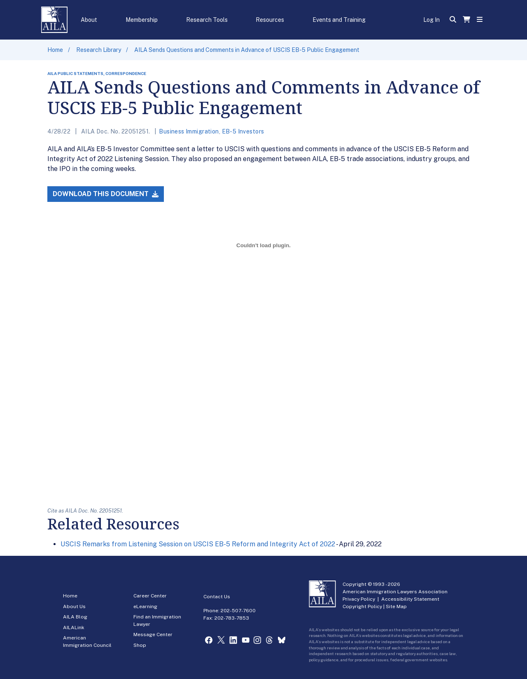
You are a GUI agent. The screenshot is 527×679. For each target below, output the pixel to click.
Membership (142, 19)
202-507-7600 (238, 610)
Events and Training (339, 19)
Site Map (396, 606)
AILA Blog (75, 617)
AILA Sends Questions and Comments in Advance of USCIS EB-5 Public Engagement (246, 50)
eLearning (145, 606)
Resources (270, 19)
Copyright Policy (362, 606)
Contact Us (216, 596)
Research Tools (207, 19)
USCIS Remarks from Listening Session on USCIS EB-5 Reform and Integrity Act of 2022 (198, 544)
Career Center (150, 596)
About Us (74, 606)
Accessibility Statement (410, 599)
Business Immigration (189, 131)
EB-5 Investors (243, 131)
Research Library (98, 50)
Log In (431, 19)
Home (55, 50)
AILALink (73, 627)
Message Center (153, 634)
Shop (139, 645)
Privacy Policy (359, 599)
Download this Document (106, 194)
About (89, 19)
